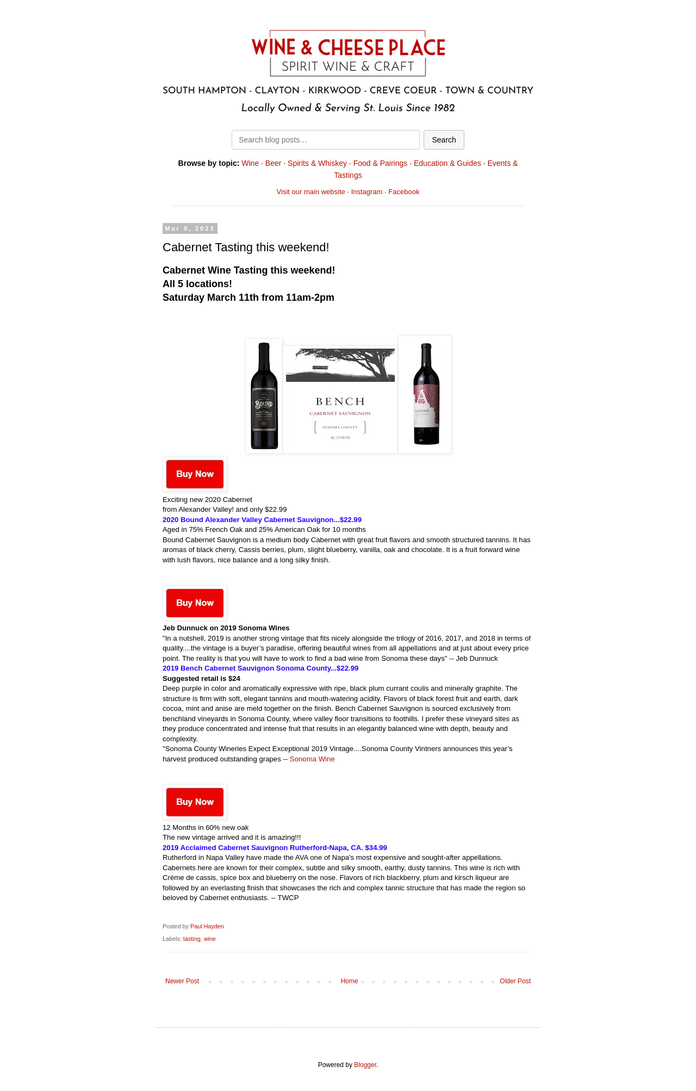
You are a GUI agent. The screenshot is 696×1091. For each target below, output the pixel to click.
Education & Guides (447, 163)
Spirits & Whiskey (317, 163)
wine (210, 938)
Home (349, 981)
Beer (273, 163)
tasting (192, 938)
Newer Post (182, 981)
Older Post (515, 981)
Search (444, 139)
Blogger (365, 1065)
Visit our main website (311, 192)
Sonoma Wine (311, 759)
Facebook (403, 192)
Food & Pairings (380, 163)
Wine (250, 163)
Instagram (367, 192)
